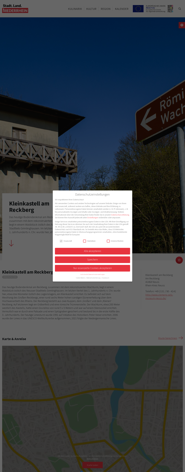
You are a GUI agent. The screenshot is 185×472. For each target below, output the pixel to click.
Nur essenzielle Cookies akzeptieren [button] (92, 268)
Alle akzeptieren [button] (92, 251)
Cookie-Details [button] (80, 278)
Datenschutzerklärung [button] (93, 278)
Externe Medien (115, 241)
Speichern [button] (92, 259)
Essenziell (66, 241)
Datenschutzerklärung (120, 214)
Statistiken (89, 241)
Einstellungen (92, 217)
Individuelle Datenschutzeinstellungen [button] (92, 274)
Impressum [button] (105, 278)
